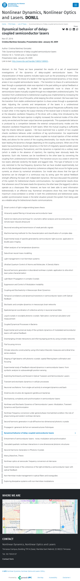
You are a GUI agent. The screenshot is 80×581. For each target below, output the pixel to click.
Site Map (40, 577)
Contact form (8, 559)
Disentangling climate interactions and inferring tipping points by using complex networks (39, 339)
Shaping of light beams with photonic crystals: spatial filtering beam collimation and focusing (37, 360)
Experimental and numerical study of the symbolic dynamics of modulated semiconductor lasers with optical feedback (40, 331)
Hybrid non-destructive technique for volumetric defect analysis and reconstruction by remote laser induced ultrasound (38, 220)
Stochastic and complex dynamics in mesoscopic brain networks (30, 304)
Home (4, 24)
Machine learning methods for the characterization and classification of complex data (38, 233)
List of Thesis (22, 24)
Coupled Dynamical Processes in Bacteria (20, 324)
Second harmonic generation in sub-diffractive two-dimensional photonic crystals (36, 421)
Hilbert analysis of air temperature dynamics (21, 247)
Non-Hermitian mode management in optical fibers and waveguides (31, 476)
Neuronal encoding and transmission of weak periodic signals (28, 227)
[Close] (76, 5)
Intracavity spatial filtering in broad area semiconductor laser (28, 213)
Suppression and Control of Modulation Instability (23, 284)
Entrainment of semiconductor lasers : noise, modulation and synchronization (35, 439)
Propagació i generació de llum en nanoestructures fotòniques (29, 427)
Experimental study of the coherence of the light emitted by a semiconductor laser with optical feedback (38, 468)
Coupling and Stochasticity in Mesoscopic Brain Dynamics (27, 290)
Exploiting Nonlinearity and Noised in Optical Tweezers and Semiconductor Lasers (36, 376)
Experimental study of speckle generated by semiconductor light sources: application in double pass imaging (38, 240)
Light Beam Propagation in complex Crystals (21, 279)
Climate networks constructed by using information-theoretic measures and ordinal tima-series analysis (39, 351)
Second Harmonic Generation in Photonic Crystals (24, 450)
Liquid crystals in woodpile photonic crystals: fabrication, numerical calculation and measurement (37, 317)
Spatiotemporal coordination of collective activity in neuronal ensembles (33, 310)
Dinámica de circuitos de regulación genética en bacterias (27, 393)
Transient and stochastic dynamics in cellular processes (26, 382)
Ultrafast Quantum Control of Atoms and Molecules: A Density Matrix (31, 264)
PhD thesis (11, 24)
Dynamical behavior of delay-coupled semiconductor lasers (29, 433)
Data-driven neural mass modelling (18, 253)
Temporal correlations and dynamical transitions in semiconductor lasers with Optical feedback (38, 297)
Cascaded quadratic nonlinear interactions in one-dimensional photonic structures (36, 444)
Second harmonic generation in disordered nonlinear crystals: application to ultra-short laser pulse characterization (38, 271)
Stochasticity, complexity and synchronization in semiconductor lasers (32, 399)
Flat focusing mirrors (12, 344)
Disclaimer (66, 577)
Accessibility (53, 577)
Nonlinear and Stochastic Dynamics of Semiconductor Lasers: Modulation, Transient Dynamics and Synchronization (37, 405)
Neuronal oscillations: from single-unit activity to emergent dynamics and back (35, 387)
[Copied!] (77, 29)
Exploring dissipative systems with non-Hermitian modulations (29, 481)
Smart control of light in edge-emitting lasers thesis (24, 207)
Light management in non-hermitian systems (22, 259)
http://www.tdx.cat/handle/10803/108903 (30, 61)
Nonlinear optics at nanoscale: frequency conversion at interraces (30, 461)
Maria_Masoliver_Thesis (14, 456)
